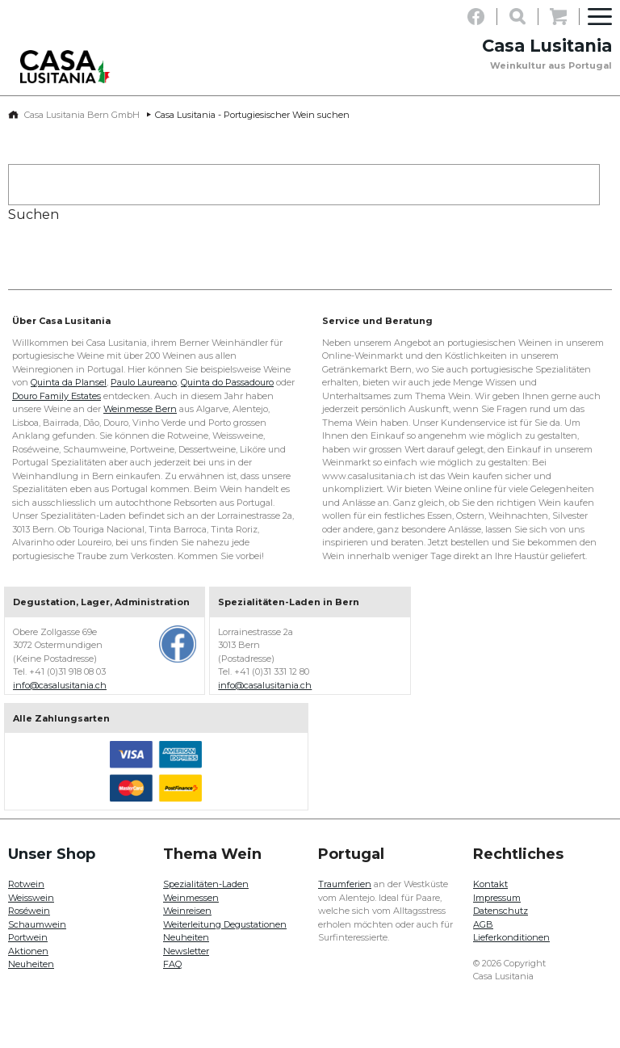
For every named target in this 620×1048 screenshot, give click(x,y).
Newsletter (186, 951)
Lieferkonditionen (511, 937)
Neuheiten (31, 964)
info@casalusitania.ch (60, 685)
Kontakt (490, 884)
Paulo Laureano (144, 382)
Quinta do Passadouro (227, 382)
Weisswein (31, 897)
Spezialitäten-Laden (206, 884)
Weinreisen (187, 910)
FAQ (172, 964)
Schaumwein (37, 924)
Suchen (33, 214)
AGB (483, 924)
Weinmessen (191, 897)
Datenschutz (500, 910)
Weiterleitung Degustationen (225, 924)
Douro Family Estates (56, 396)
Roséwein (29, 910)
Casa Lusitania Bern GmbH (82, 114)
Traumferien (344, 884)
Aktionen (28, 951)
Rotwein (26, 884)
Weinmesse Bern (140, 409)
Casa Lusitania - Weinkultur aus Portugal (68, 66)
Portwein (28, 937)
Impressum (497, 897)
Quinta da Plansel (69, 382)
